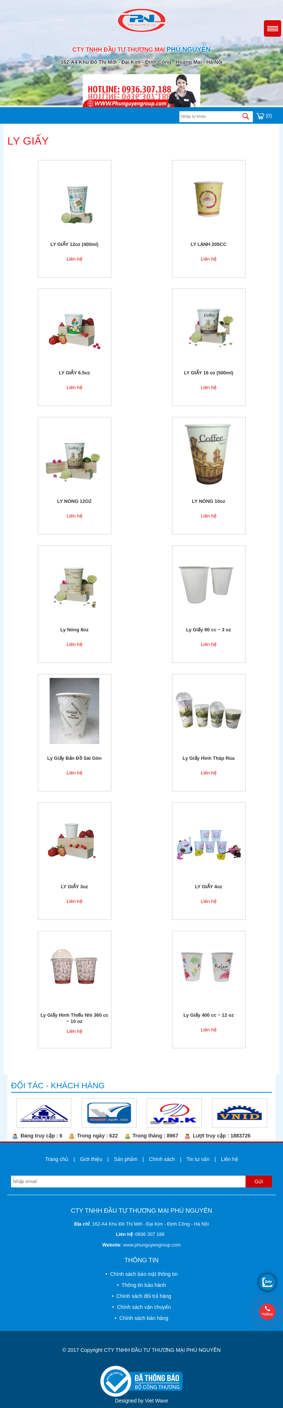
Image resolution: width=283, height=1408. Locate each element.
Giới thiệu (91, 1159)
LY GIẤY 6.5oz (74, 372)
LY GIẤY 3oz (74, 886)
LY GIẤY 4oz (208, 886)
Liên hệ (74, 259)
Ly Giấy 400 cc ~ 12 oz (208, 1015)
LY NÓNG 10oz (208, 501)
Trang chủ (56, 1159)
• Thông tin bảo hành (141, 1285)
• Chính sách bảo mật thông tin (141, 1274)
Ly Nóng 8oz (74, 629)
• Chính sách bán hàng (141, 1318)
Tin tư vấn (198, 1159)
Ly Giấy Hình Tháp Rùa (209, 758)
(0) (264, 116)
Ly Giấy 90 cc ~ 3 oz (208, 629)
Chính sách (162, 1159)
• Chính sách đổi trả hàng (141, 1296)
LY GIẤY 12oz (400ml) (74, 244)
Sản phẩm (125, 1159)
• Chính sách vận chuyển (141, 1307)
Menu (272, 28)
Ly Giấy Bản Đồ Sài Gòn (74, 758)
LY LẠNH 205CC (209, 244)
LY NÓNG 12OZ (74, 501)
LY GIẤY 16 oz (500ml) (208, 372)
